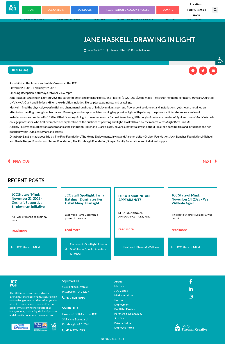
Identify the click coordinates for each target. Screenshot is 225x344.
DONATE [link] (168, 9)
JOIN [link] (31, 9)
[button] (215, 10)
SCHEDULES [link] (85, 9)
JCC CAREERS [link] (56, 9)
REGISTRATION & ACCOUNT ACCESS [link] (127, 9)
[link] (220, 60)
